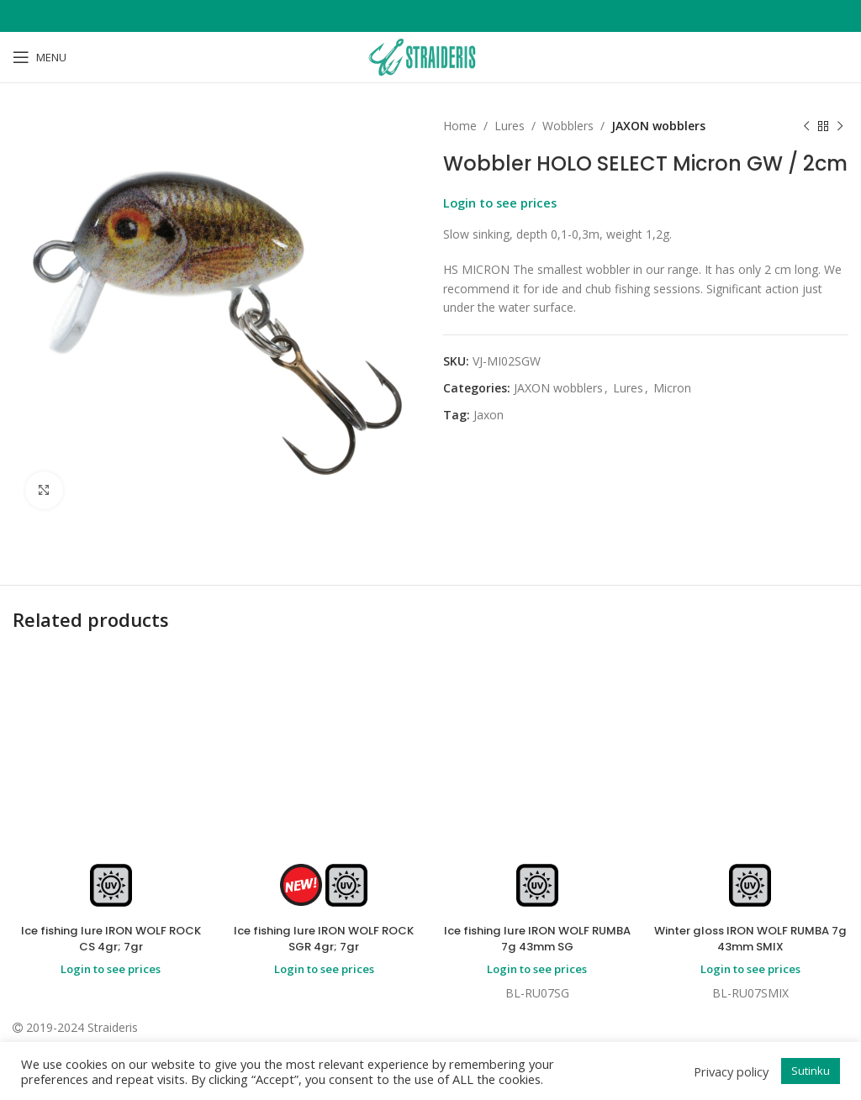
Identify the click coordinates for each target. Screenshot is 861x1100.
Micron (672, 388)
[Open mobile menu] (39, 57)
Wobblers (568, 126)
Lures (509, 126)
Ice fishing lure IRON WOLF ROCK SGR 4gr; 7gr (324, 938)
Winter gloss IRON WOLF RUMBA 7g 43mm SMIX (750, 938)
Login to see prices (500, 202)
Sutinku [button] (810, 1070)
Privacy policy (731, 1071)
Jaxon (488, 415)
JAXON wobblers (658, 126)
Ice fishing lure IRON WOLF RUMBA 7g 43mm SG (537, 938)
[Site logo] (430, 56)
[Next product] (840, 126)
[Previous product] (806, 126)
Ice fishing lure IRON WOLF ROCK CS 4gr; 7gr (111, 938)
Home (460, 126)
